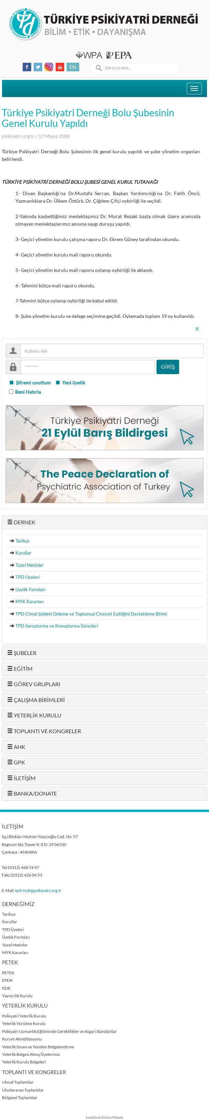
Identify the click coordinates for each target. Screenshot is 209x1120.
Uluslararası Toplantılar (23, 1090)
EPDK (7, 980)
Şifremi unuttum (30, 382)
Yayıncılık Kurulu (17, 995)
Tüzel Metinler (29, 565)
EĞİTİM (20, 669)
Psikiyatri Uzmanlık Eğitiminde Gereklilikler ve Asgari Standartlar (59, 1031)
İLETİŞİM (21, 778)
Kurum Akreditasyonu (22, 1039)
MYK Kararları (29, 601)
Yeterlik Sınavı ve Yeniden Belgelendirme (38, 1047)
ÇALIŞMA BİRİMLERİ (36, 700)
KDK (6, 988)
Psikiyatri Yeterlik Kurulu (24, 1016)
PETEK (8, 972)
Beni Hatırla (28, 392)
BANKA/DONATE (32, 793)
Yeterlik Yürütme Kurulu (24, 1023)
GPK (16, 762)
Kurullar (23, 552)
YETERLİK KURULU (34, 715)
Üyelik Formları (30, 589)
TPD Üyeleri (27, 577)
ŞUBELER (21, 653)
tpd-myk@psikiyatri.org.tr (38, 890)
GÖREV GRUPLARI (33, 684)
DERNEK (21, 522)
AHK (16, 747)
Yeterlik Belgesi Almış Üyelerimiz (31, 1054)
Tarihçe (22, 540)
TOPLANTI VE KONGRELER (44, 731)
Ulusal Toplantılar (18, 1082)
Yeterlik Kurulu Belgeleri (24, 1062)
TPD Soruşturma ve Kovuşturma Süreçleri (56, 625)
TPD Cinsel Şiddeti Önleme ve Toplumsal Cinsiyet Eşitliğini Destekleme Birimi (91, 613)
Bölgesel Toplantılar (19, 1097)
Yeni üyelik (70, 382)
